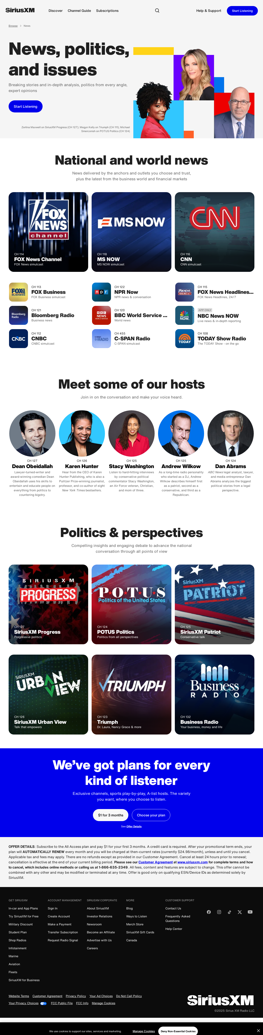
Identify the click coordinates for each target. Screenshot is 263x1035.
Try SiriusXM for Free (23, 916)
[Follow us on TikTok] (229, 913)
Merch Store (134, 924)
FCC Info (82, 1003)
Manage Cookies (103, 1003)
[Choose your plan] (151, 815)
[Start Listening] (26, 106)
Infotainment (17, 948)
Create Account (59, 916)
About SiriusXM (98, 908)
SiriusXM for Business (24, 980)
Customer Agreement (47, 996)
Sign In (52, 908)
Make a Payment (59, 924)
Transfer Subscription (63, 932)
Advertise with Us (99, 940)
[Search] (157, 11)
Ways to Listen (136, 916)
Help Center (173, 928)
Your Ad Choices (101, 996)
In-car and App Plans (23, 908)
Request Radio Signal (63, 940)
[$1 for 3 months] (110, 815)
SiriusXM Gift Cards (140, 932)
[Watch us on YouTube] (250, 913)
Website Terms (19, 996)
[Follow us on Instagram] (219, 913)
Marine (13, 956)
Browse (13, 26)
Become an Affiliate (101, 932)
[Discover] (55, 10)
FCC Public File (62, 1003)
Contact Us (173, 908)
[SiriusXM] (20, 11)
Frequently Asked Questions (177, 918)
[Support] (209, 10)
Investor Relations (99, 916)
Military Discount (21, 924)
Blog (129, 908)
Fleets (13, 972)
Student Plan (18, 932)
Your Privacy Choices (28, 1003)
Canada (131, 940)
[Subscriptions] (107, 10)
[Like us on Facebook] (208, 913)
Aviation (14, 964)
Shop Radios (17, 940)
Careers (92, 948)
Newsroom (94, 924)
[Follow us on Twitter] (239, 913)
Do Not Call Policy (129, 996)
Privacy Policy (76, 996)
